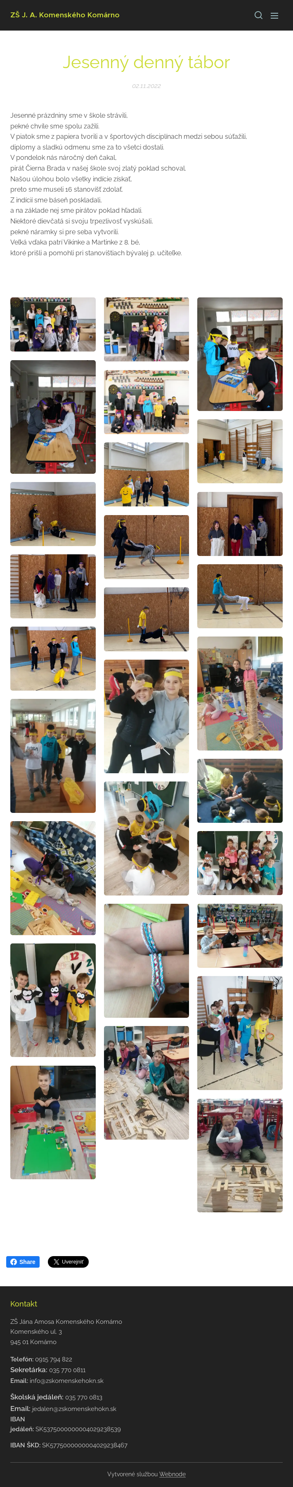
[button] (258, 15)
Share (22, 1262)
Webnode (172, 1474)
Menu (274, 15)
